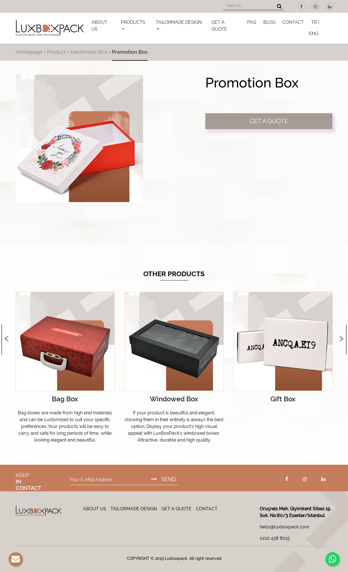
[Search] (279, 6)
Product (56, 52)
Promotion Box (130, 52)
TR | (315, 22)
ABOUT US (99, 26)
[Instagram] (315, 6)
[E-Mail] (15, 559)
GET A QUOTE (219, 26)
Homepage (29, 52)
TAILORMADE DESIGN (179, 22)
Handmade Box (88, 52)
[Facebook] (301, 6)
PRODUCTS (133, 22)
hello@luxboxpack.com (284, 527)
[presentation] (6, 332)
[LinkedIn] (330, 6)
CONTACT (293, 22)
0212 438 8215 (275, 538)
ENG (313, 33)
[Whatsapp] (332, 559)
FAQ (251, 22)
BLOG (269, 22)
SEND (163, 479)
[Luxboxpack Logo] (50, 28)
